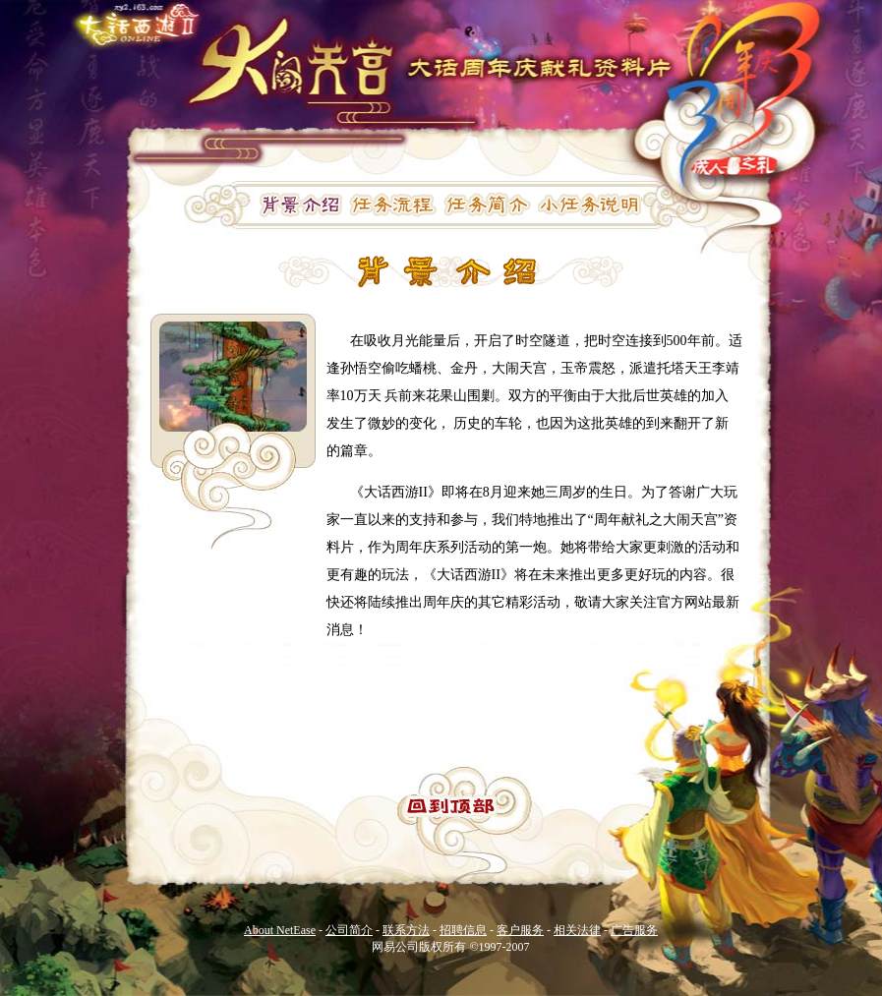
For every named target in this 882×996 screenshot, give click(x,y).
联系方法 (406, 930)
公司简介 (349, 930)
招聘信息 (463, 930)
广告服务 (634, 930)
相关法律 (577, 930)
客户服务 (520, 930)
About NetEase (280, 930)
